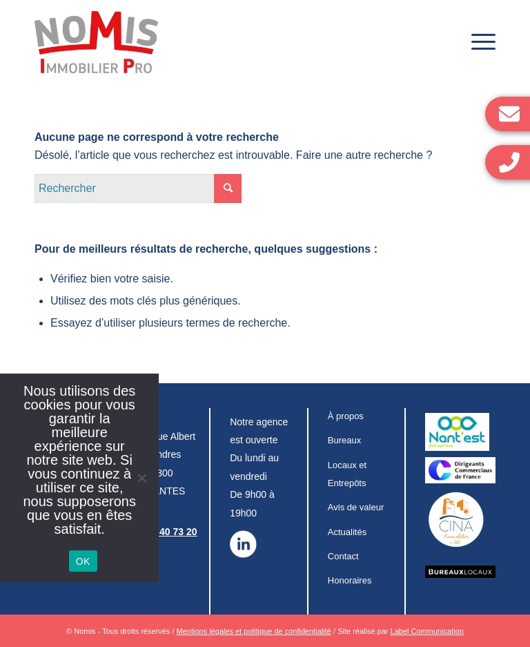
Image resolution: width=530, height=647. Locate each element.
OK (83, 561)
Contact (343, 556)
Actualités (347, 532)
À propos (346, 416)
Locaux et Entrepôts (347, 474)
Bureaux (344, 440)
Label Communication (427, 631)
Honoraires (350, 580)
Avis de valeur (356, 507)
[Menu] (476, 42)
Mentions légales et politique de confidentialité (254, 631)
